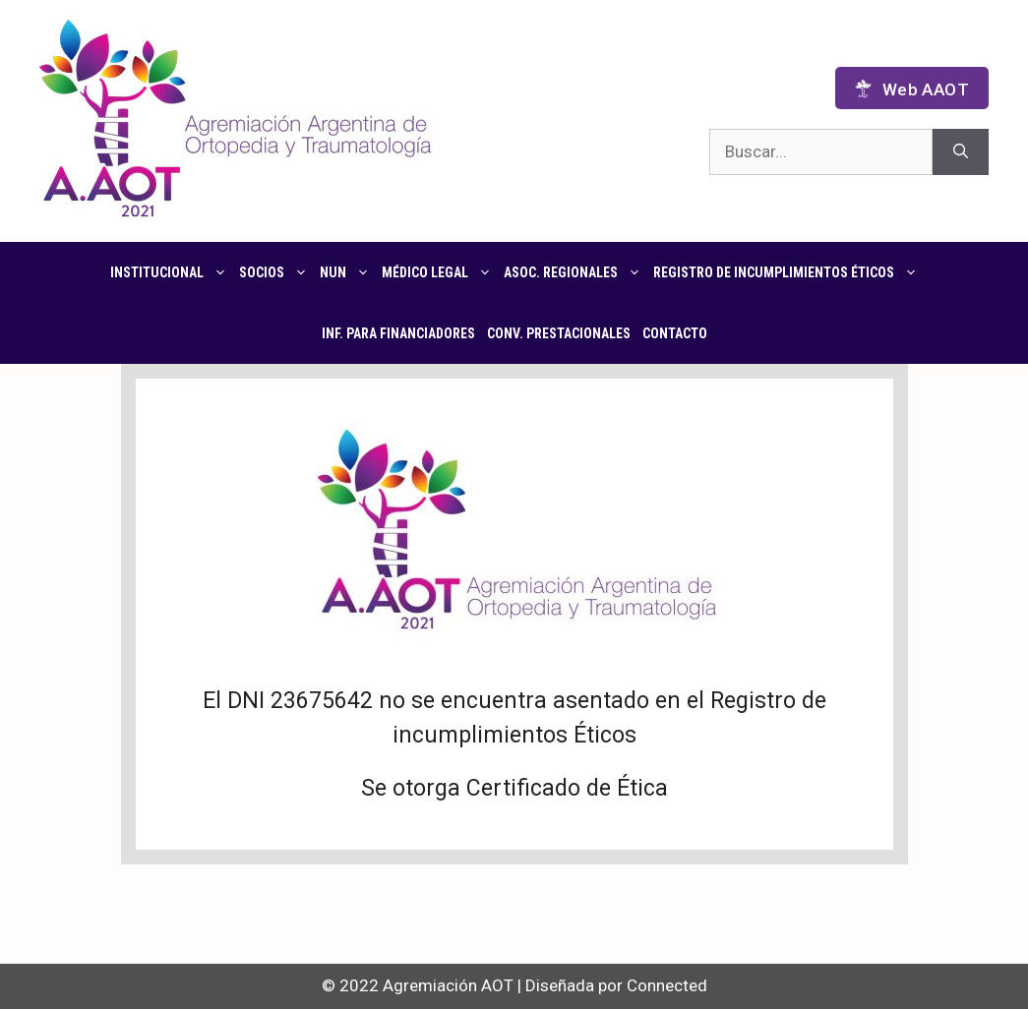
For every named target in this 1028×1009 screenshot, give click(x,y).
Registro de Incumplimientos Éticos (788, 272)
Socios (276, 272)
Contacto (674, 333)
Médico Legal (440, 272)
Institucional (171, 272)
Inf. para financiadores (398, 333)
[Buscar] (961, 152)
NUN (348, 272)
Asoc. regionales (575, 272)
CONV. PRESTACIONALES (559, 333)
